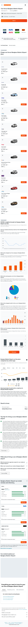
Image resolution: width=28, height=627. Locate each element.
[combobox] (4, 10)
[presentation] (26, 480)
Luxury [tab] (23, 367)
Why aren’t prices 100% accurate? (14, 616)
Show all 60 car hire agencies (6, 548)
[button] (2, 5)
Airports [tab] (4, 589)
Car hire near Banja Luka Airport (8, 596)
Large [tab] (13, 367)
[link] (14, 352)
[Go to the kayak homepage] (7, 5)
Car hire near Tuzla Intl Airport (8, 597)
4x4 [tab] (16, 367)
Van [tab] (20, 367)
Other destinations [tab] (20, 589)
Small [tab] (4, 367)
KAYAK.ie (6, 622)
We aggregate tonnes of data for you (14, 614)
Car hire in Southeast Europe (9, 623)
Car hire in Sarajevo (18, 623)
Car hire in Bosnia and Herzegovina (16, 622)
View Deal (23, 73)
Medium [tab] (8, 367)
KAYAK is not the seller (14, 612)
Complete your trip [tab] (11, 589)
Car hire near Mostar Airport (8, 599)
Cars (9, 622)
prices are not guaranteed (23, 609)
